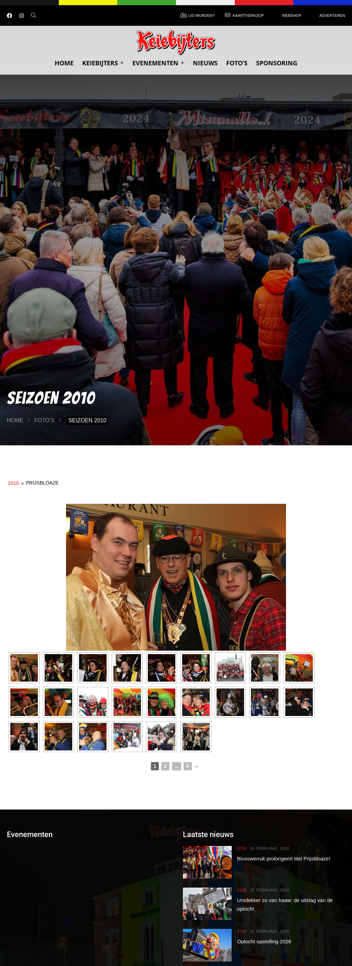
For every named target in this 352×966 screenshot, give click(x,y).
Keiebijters (103, 63)
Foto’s (237, 63)
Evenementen (158, 63)
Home (64, 63)
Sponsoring (276, 63)
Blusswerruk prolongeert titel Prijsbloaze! (283, 858)
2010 (13, 483)
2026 (242, 848)
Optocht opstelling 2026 (264, 941)
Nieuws (205, 63)
